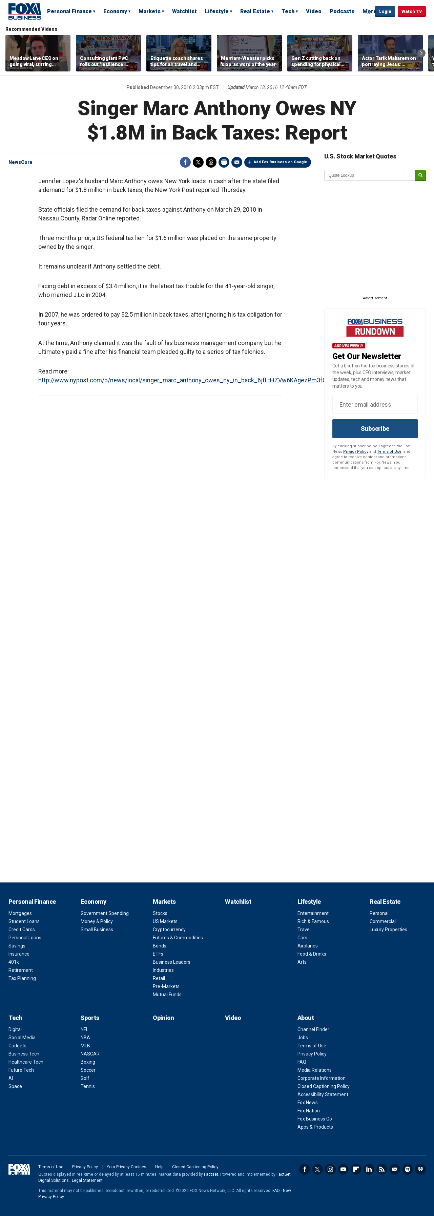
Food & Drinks (311, 954)
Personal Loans (24, 937)
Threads (211, 162)
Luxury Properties (388, 929)
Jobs (302, 1037)
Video (314, 11)
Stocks (160, 913)
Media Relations (314, 1070)
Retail (159, 978)
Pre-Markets (166, 986)
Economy (115, 11)
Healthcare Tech (25, 1062)
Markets (150, 11)
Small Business (97, 929)
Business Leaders (171, 962)
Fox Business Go (314, 1119)
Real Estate (255, 11)
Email (236, 162)
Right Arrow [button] (421, 53)
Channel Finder (313, 1029)
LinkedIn (369, 1169)
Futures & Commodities (178, 937)
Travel (304, 929)
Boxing (88, 1062)
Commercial (383, 921)
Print (224, 162)
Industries (163, 970)
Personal (379, 913)
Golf (85, 1078)
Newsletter (394, 1169)
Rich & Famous (313, 921)
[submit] (420, 175)
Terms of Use (389, 451)
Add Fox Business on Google (280, 162)
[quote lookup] (370, 175)
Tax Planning (22, 978)
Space (15, 1086)
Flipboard (356, 1169)
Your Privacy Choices (126, 1167)
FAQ (301, 1062)
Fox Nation (308, 1110)
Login (385, 11)
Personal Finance (69, 11)
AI (10, 1078)
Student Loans (24, 921)
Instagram (330, 1169)
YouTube (343, 1169)
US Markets (165, 921)
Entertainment (313, 913)
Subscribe (375, 428)
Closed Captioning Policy (323, 1086)
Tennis (88, 1086)
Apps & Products (315, 1127)
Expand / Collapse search (368, 12)
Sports (90, 1017)
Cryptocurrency (169, 929)
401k (13, 962)
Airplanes (307, 945)
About (305, 1017)
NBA (85, 1037)
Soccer (88, 1070)
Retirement (20, 970)
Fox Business (24, 11)
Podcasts (342, 11)
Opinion (163, 1017)
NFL (84, 1029)
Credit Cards (21, 929)
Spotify (407, 1169)
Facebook (185, 162)
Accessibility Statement (322, 1094)
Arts (302, 962)
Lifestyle (217, 11)
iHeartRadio (420, 1169)
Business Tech (23, 1054)
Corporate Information (321, 1078)
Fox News (307, 1102)
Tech (288, 11)
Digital (15, 1029)
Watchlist (184, 11)
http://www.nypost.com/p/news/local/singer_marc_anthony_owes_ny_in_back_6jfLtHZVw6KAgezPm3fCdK (186, 380)
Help (159, 1167)
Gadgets (17, 1045)
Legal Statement (87, 1180)
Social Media (22, 1037)
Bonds (159, 945)
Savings (16, 945)
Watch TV (411, 11)
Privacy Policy (355, 451)
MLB (85, 1045)
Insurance (18, 954)
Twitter (198, 162)
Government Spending (105, 913)
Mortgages (20, 913)
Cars (302, 937)
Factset (211, 1174)
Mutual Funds (167, 994)
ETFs (158, 954)
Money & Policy (97, 921)
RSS (381, 1169)
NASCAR (90, 1054)
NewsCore (20, 162)
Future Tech (21, 1070)
